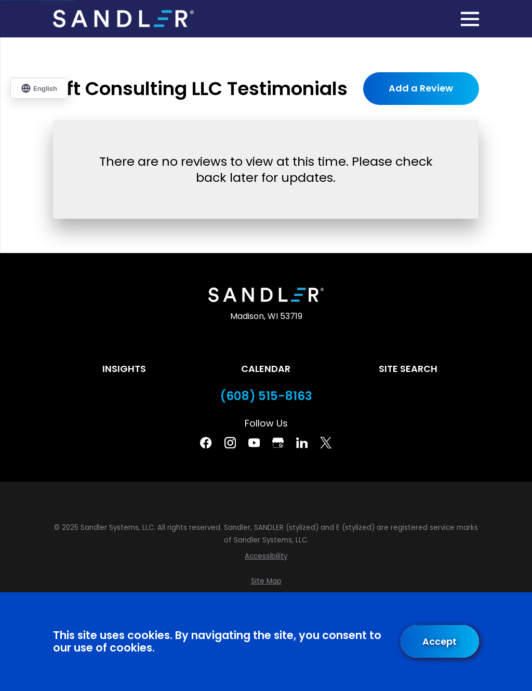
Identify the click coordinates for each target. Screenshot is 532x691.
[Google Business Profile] (278, 442)
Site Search (408, 368)
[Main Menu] (470, 19)
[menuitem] (265, 556)
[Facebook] (205, 442)
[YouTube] (254, 442)
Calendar (265, 368)
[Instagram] (230, 442)
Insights (124, 368)
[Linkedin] (302, 442)
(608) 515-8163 (266, 396)
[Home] (123, 18)
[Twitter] (325, 442)
